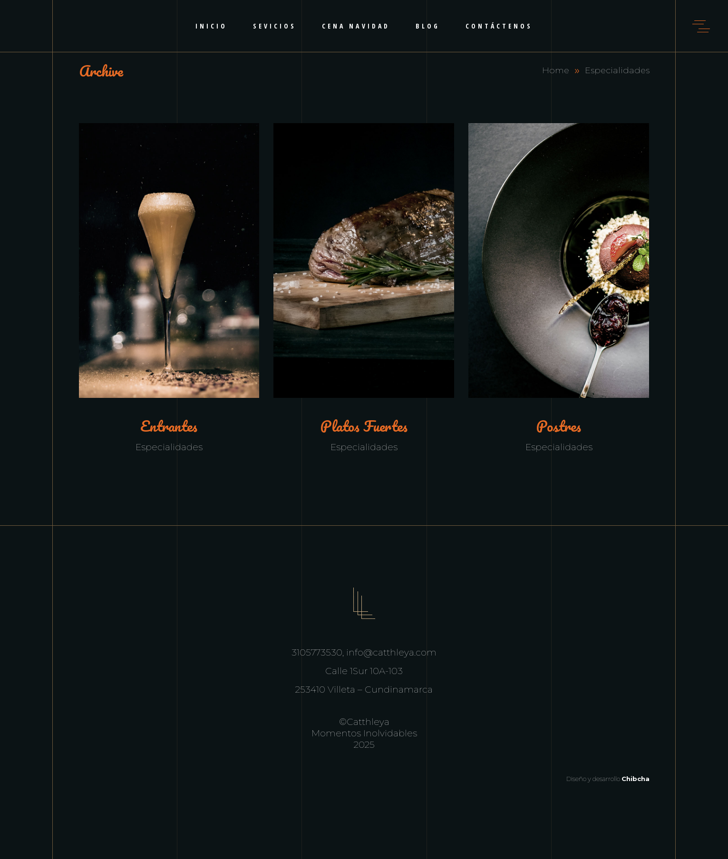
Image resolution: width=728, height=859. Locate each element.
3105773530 (316, 652)
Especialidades (169, 447)
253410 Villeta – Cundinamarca (364, 689)
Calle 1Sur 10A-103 (364, 671)
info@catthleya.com (391, 652)
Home (555, 70)
